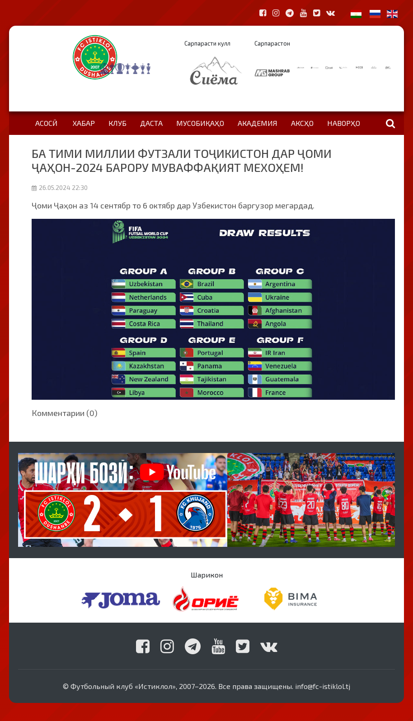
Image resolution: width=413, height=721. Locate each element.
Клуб (117, 123)
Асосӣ (46, 123)
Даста (151, 123)
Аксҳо (302, 123)
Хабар (84, 123)
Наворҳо (343, 123)
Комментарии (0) (65, 413)
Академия (257, 123)
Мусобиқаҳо (200, 123)
